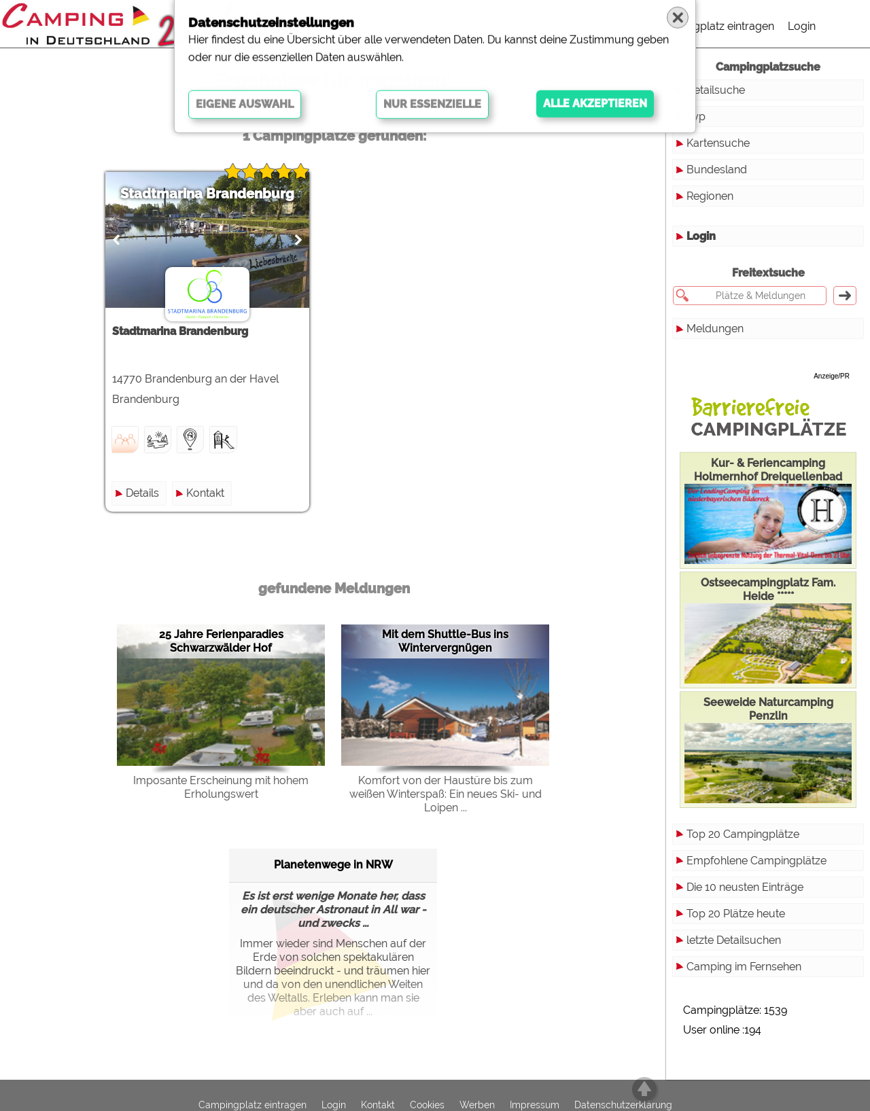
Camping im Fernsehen (743, 966)
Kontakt (205, 493)
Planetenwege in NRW (333, 864)
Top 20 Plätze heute (735, 913)
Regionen (709, 196)
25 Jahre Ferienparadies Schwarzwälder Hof (221, 641)
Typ (696, 116)
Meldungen (715, 328)
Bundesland (716, 169)
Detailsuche (715, 90)
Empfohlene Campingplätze (756, 860)
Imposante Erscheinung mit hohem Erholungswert (221, 787)
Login (802, 26)
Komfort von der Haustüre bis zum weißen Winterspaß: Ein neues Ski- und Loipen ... (445, 794)
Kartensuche (718, 143)
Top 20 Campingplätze (742, 834)
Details (142, 493)
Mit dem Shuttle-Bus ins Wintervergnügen (445, 641)
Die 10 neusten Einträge (744, 887)
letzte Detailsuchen (733, 940)
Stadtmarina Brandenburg (207, 194)
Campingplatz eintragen (714, 26)
